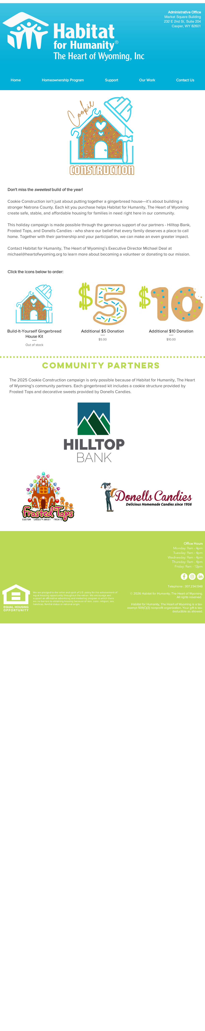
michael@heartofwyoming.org (35, 254)
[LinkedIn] (200, 576)
